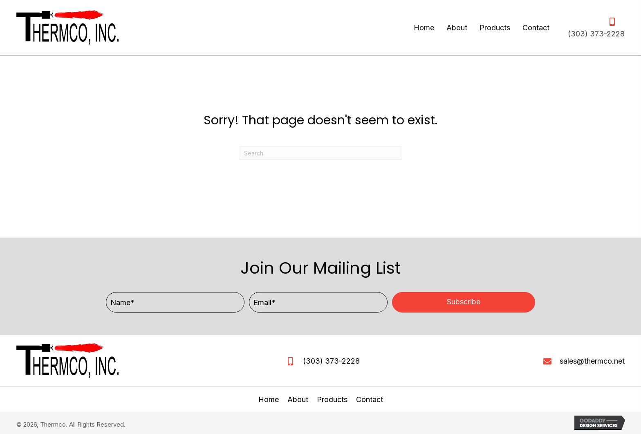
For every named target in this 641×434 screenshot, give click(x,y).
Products (332, 399)
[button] (463, 302)
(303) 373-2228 (596, 33)
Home (268, 399)
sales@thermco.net (592, 361)
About (297, 399)
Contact (369, 399)
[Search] (320, 153)
